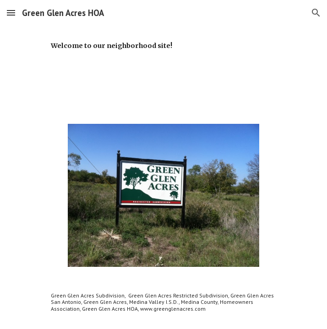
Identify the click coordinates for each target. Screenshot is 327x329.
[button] (11, 12)
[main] (163, 49)
